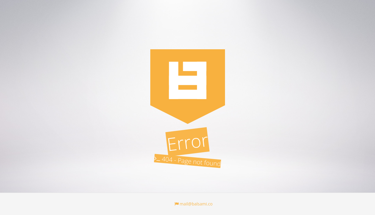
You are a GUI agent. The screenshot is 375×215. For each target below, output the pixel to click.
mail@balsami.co (194, 204)
